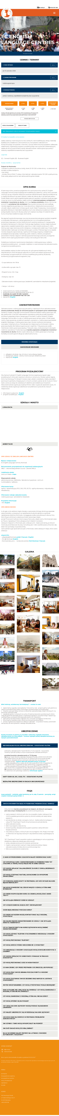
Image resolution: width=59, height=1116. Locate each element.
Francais (24, 538)
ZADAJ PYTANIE (22, 125)
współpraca (4, 1083)
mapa (14, 475)
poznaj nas (4, 1074)
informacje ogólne (36, 771)
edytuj (53, 65)
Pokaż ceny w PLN (29, 118)
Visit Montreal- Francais (37, 542)
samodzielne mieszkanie (29, 348)
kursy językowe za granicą (8, 1077)
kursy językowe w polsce (7, 1079)
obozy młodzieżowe (6, 1081)
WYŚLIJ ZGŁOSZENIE (7, 125)
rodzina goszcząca (29, 343)
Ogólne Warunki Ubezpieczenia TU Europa (30, 762)
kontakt (3, 1086)
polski (18, 538)
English (12, 298)
